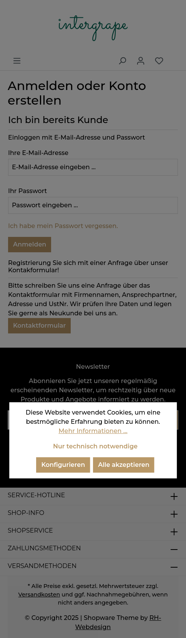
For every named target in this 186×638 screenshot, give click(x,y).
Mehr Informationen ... (92, 431)
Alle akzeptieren (123, 464)
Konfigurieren (63, 464)
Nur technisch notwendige (95, 446)
